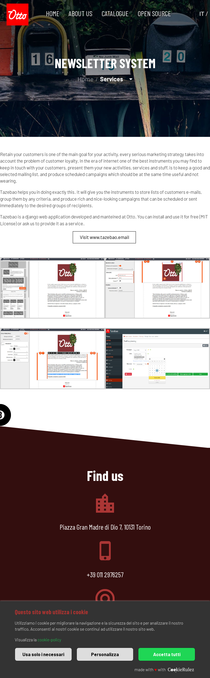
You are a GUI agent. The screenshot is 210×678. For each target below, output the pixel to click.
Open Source (154, 13)
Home (52, 13)
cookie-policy (49, 639)
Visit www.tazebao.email (104, 237)
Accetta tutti (166, 654)
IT (201, 13)
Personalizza (105, 654)
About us (80, 13)
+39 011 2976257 (105, 574)
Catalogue (115, 13)
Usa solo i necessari (43, 654)
